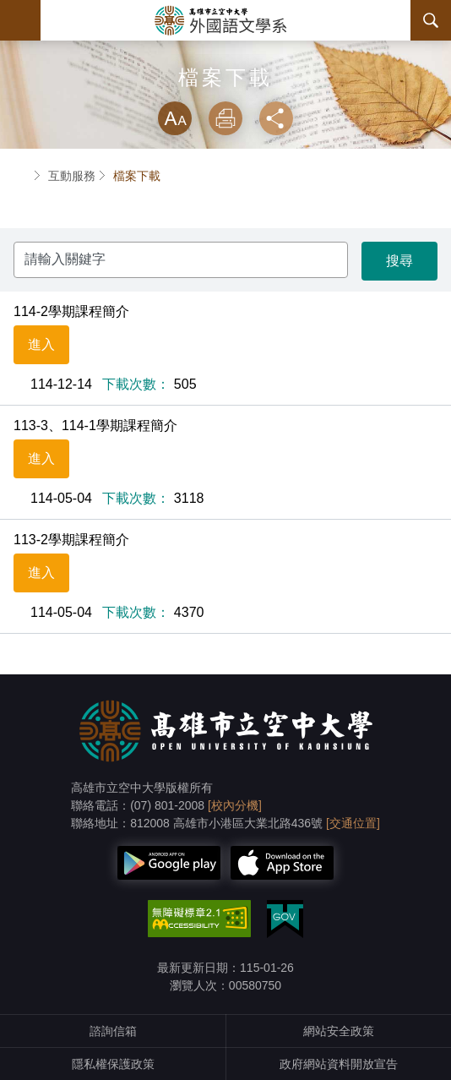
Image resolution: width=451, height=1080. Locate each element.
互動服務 (71, 176)
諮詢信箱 (113, 1031)
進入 (41, 344)
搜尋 (430, 20)
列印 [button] (225, 118)
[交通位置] (353, 823)
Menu (20, 20)
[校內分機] (235, 805)
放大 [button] (175, 118)
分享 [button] (276, 118)
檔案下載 (136, 176)
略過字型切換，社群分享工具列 (225, 84)
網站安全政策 (338, 1031)
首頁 (20, 176)
